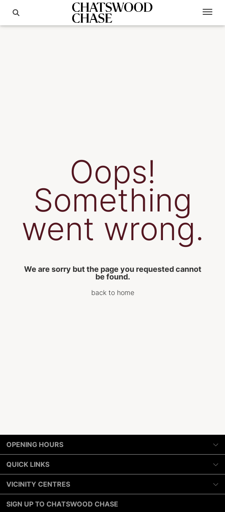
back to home (112, 292)
